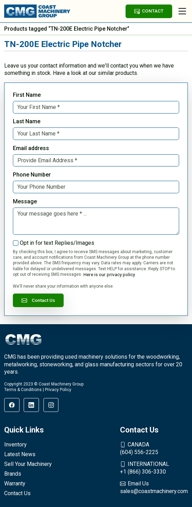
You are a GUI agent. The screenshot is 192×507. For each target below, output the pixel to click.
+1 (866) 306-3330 (154, 467)
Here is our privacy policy (109, 274)
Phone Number (32, 174)
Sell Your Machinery (28, 464)
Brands (12, 473)
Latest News (19, 454)
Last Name (26, 121)
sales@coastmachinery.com (154, 487)
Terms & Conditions (23, 389)
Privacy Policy (58, 389)
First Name (27, 95)
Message (25, 201)
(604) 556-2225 (154, 448)
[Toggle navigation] (182, 11)
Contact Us (38, 300)
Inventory (15, 444)
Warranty (14, 483)
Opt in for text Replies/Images (57, 243)
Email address (31, 148)
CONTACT (148, 11)
